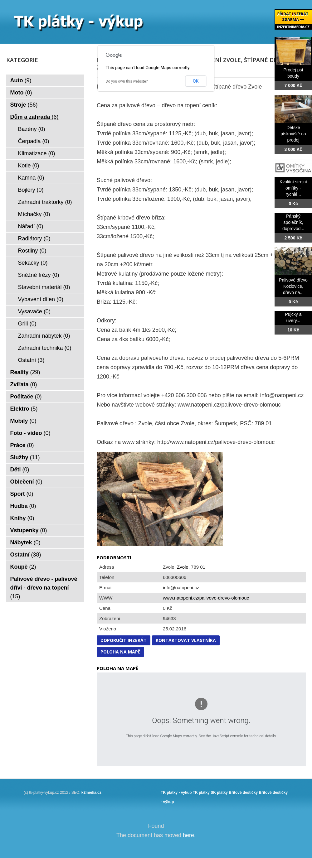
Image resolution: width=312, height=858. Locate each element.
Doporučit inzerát (123, 640)
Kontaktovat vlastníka (186, 640)
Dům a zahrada (34, 117)
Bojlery (31, 190)
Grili (27, 324)
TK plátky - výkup (176, 792)
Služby (25, 457)
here (188, 835)
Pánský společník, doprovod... (293, 222)
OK (195, 81)
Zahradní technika (44, 348)
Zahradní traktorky (45, 202)
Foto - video (30, 433)
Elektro (24, 409)
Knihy (22, 518)
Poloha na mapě (120, 652)
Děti (19, 469)
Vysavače (34, 311)
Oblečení (26, 482)
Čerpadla (33, 141)
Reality (25, 372)
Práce (22, 445)
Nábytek (25, 542)
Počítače (26, 396)
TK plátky (201, 792)
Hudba (23, 506)
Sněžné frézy (38, 275)
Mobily (23, 421)
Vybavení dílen (40, 299)
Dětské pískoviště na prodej (293, 133)
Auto (21, 80)
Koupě (23, 567)
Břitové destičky (243, 792)
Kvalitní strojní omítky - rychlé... (293, 188)
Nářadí (30, 226)
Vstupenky (28, 530)
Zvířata (23, 384)
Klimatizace (36, 153)
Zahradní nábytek (44, 336)
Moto (21, 92)
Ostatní (31, 360)
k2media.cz (91, 792)
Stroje (24, 105)
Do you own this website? (127, 81)
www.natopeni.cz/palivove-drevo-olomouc (206, 597)
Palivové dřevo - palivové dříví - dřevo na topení (43, 588)
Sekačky (33, 263)
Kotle (28, 165)
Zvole (182, 567)
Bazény (31, 129)
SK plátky (219, 792)
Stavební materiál (44, 287)
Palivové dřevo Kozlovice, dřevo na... (293, 286)
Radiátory (34, 238)
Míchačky (34, 214)
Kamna (31, 178)
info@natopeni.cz (181, 587)
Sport (21, 494)
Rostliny (32, 251)
